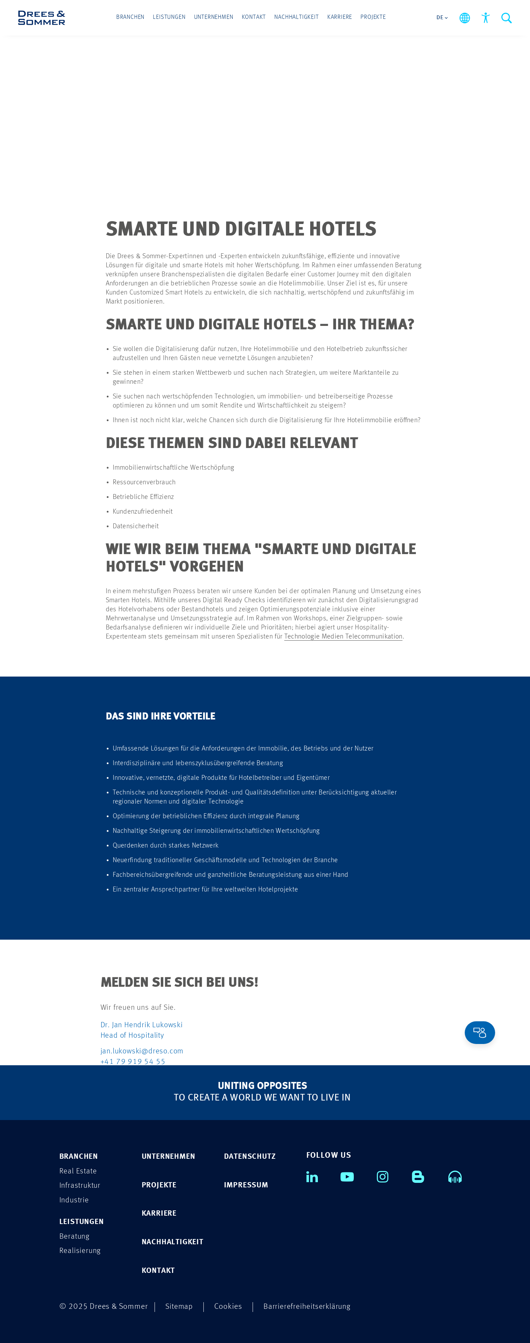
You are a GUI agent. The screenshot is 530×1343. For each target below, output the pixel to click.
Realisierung (80, 1251)
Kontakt (254, 18)
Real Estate (78, 1170)
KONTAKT (160, 1270)
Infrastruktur (81, 1185)
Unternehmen (214, 18)
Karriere (338, 18)
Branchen (132, 18)
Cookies (229, 1306)
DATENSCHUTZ (251, 1156)
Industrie (74, 1200)
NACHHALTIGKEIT (174, 1242)
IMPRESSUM (247, 1184)
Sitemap (179, 1306)
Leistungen (171, 18)
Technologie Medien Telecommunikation (343, 636)
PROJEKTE (160, 1184)
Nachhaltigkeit (296, 18)
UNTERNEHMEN (170, 1156)
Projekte (370, 18)
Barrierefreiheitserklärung (308, 1306)
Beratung (75, 1236)
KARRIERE (160, 1213)
